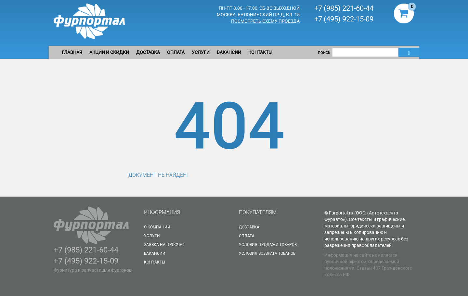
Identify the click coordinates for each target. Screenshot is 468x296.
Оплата (176, 52)
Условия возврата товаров (267, 253)
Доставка (148, 52)
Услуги (201, 52)
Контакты (260, 52)
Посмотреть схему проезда (265, 21)
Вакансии (229, 52)
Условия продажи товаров (268, 244)
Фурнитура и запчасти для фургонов (93, 270)
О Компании (157, 227)
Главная (72, 52)
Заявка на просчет (164, 244)
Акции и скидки (109, 52)
